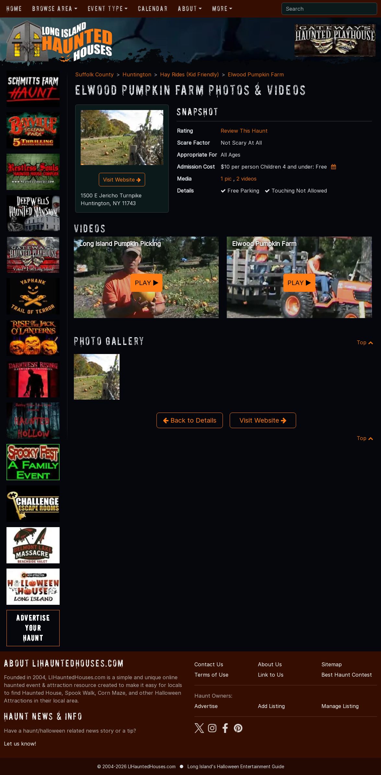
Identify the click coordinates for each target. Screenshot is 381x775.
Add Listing (271, 706)
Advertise (206, 706)
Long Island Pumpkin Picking (120, 244)
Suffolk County (94, 74)
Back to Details (189, 420)
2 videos (247, 178)
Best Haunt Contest (346, 674)
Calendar (152, 8)
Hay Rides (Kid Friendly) (189, 74)
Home (14, 8)
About (187, 8)
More (219, 8)
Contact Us (208, 664)
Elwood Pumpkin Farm (256, 74)
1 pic (226, 178)
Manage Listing (340, 706)
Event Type (105, 8)
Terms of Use (211, 674)
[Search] (329, 9)
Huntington (136, 74)
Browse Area (52, 8)
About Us (270, 664)
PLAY (146, 282)
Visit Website (122, 179)
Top (365, 342)
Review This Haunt (244, 130)
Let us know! (20, 743)
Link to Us (270, 674)
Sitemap (331, 664)
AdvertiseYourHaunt (33, 628)
